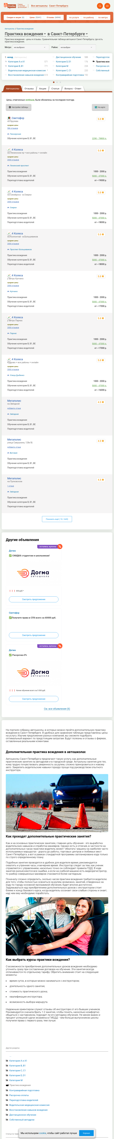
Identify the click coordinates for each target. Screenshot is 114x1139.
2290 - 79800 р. (99, 138)
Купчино (14, 291)
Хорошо (86, 1133)
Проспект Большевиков (21, 249)
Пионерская (15, 134)
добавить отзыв (14, 408)
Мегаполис (14, 400)
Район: (55, 47)
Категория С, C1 (63, 70)
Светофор (18, 118)
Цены (35, 17)
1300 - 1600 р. (100, 420)
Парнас (13, 333)
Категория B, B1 (15, 66)
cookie (42, 1133)
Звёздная (14, 414)
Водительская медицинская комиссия (27, 70)
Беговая (13, 453)
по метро (103, 17)
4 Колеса (17, 149)
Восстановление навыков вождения (26, 75)
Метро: (8, 47)
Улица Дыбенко (17, 375)
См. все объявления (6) (57, 708)
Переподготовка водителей (23, 1100)
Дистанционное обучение (68, 57)
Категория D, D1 (63, 62)
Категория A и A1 (16, 62)
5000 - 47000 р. (99, 176)
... (10, 1056)
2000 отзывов (13, 160)
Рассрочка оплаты (19, 1095)
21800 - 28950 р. (99, 429)
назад (17, 57)
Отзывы (54, 17)
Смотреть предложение (33, 599)
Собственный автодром (21, 1119)
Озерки (13, 207)
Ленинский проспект (19, 165)
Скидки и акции (15, 17)
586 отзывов (12, 128)
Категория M (62, 66)
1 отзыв (10, 486)
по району (88, 17)
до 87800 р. (101, 424)
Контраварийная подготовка (70, 75)
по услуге (74, 17)
